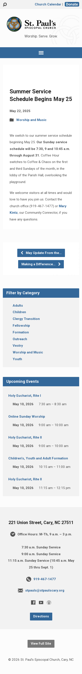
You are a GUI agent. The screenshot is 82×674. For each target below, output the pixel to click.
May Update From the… (41, 253)
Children (19, 312)
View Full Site (41, 643)
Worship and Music (31, 120)
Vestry (18, 346)
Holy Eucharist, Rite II (25, 437)
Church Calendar (48, 4)
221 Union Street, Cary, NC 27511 (41, 522)
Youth (17, 359)
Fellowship (21, 326)
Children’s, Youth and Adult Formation (38, 458)
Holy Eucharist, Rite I (24, 396)
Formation (21, 332)
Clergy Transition (26, 319)
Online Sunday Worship (26, 417)
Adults (18, 306)
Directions (41, 616)
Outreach (20, 339)
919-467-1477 (44, 579)
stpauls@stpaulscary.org (44, 590)
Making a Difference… (41, 264)
